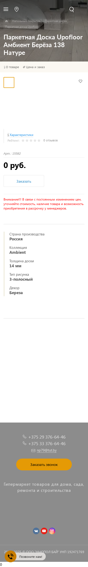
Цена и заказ (35, 67)
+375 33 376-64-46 (46, 443)
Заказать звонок (44, 464)
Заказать (23, 181)
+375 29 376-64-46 (46, 437)
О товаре (12, 67)
